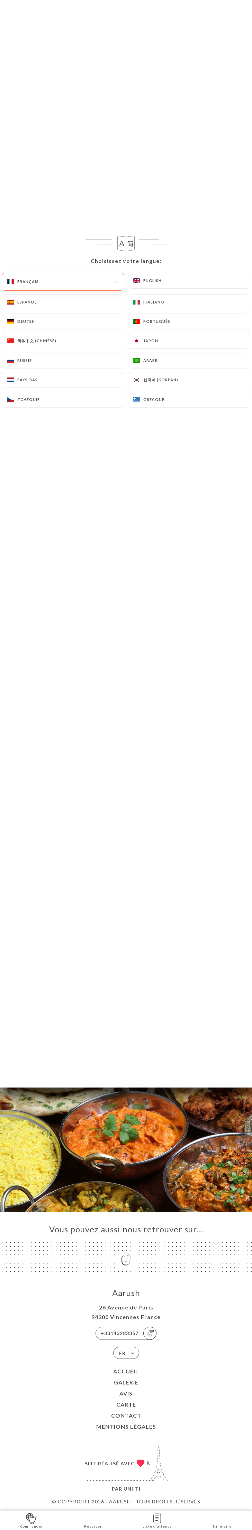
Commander (31, 1520)
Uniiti (132, 1489)
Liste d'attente (157, 1520)
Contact (126, 1415)
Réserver (93, 1520)
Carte (126, 1404)
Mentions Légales (126, 1426)
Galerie (126, 1382)
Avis (126, 1393)
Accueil (126, 1371)
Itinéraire (222, 1520)
